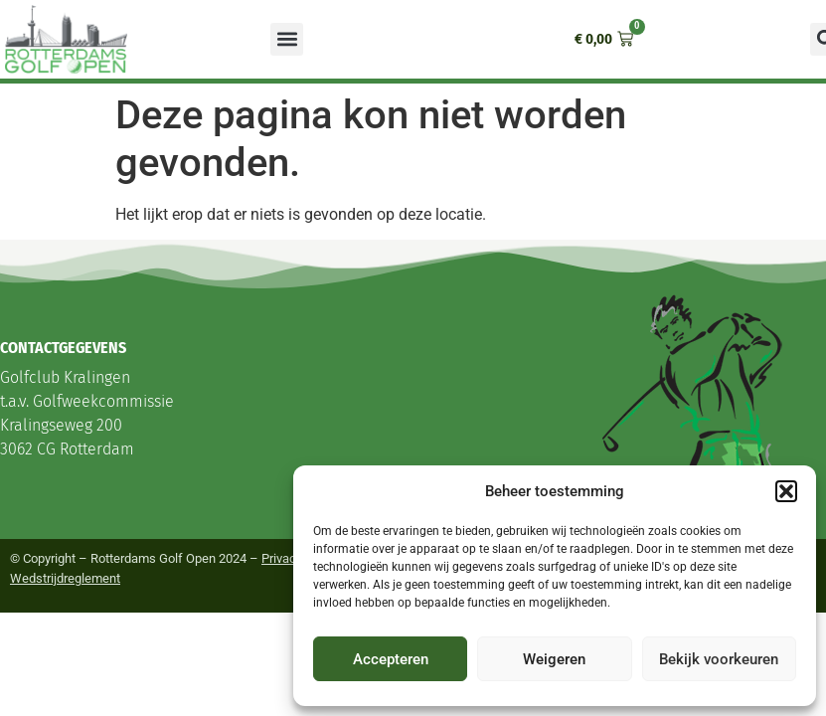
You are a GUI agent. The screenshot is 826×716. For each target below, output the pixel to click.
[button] (786, 491)
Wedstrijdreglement (65, 578)
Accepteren (390, 659)
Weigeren (554, 659)
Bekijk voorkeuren (718, 659)
